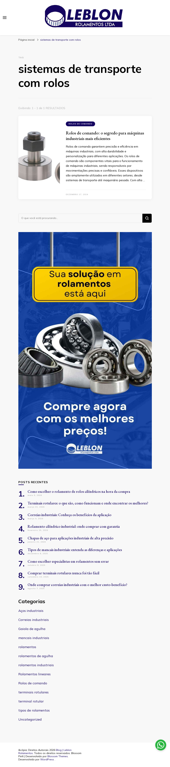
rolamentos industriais (36, 665)
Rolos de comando (80, 124)
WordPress (47, 759)
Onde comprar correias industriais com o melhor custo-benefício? (77, 584)
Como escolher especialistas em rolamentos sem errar (68, 561)
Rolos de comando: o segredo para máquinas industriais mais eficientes (105, 135)
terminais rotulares (33, 692)
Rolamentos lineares (34, 674)
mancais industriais (33, 638)
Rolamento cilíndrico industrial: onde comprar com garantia (74, 526)
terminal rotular (31, 701)
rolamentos (27, 647)
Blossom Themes (57, 756)
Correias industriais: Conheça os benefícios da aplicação (69, 514)
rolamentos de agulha (35, 656)
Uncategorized (30, 719)
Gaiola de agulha (31, 629)
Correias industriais (33, 620)
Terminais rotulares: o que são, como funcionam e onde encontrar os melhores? (88, 503)
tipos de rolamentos (34, 710)
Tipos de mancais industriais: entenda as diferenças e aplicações (75, 549)
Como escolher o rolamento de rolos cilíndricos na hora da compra (79, 491)
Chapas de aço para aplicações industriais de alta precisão (70, 538)
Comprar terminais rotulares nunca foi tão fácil (63, 573)
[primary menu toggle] (4, 17)
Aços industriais (30, 611)
